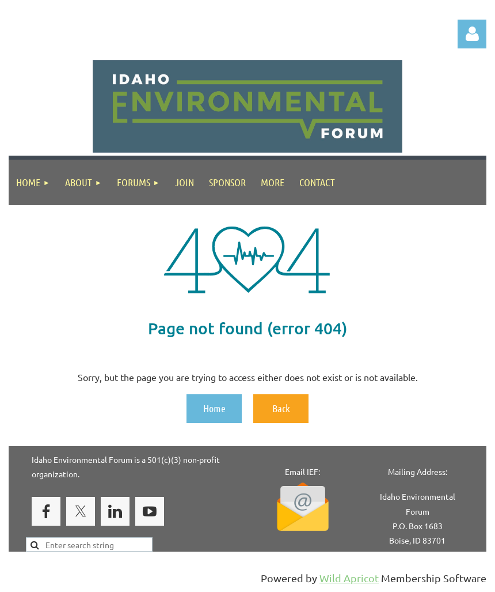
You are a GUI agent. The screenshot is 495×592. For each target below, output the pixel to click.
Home (214, 408)
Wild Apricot (349, 578)
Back (281, 408)
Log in (472, 34)
